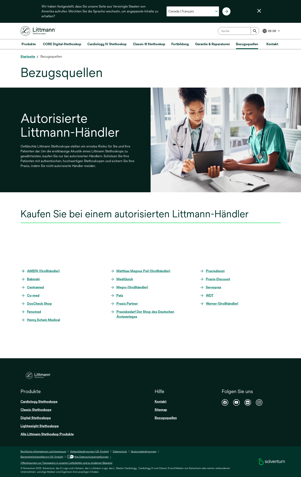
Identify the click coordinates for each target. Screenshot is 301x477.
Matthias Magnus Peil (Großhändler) (143, 271)
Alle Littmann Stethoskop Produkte (47, 434)
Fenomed (34, 312)
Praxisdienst (215, 271)
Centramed (35, 287)
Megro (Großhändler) (132, 287)
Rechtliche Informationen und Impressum (43, 451)
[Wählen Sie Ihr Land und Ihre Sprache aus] (192, 11)
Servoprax (213, 287)
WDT (210, 295)
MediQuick (124, 279)
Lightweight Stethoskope (40, 426)
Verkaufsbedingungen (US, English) (89, 451)
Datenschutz (120, 451)
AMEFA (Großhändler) (43, 271)
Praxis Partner (127, 304)
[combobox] (238, 31)
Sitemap (161, 410)
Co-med (33, 295)
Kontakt (160, 401)
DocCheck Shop (39, 304)
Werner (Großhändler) (222, 304)
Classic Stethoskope (36, 410)
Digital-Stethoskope (36, 418)
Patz (119, 295)
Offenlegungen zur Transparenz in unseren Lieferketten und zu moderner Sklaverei (66, 463)
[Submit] (255, 31)
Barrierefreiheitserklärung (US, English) (42, 456)
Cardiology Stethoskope (39, 401)
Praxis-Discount (218, 279)
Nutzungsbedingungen (143, 451)
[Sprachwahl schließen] (259, 10)
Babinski (33, 279)
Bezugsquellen (166, 418)
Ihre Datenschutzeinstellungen (91, 456)
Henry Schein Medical (43, 320)
